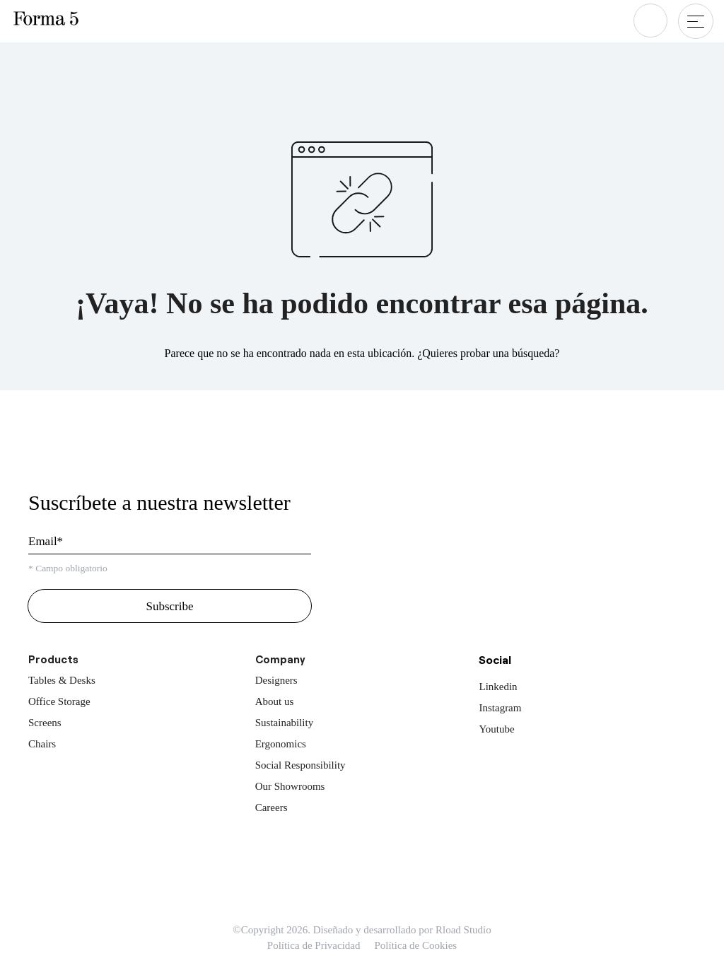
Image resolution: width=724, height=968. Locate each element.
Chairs (42, 744)
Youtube (496, 729)
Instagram (500, 707)
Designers (276, 680)
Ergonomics (280, 744)
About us (274, 701)
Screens (45, 722)
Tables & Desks (61, 680)
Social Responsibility (300, 765)
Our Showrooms (290, 786)
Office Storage (59, 701)
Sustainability (284, 722)
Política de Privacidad (314, 945)
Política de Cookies (415, 945)
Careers (271, 807)
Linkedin (498, 686)
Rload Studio (463, 929)
